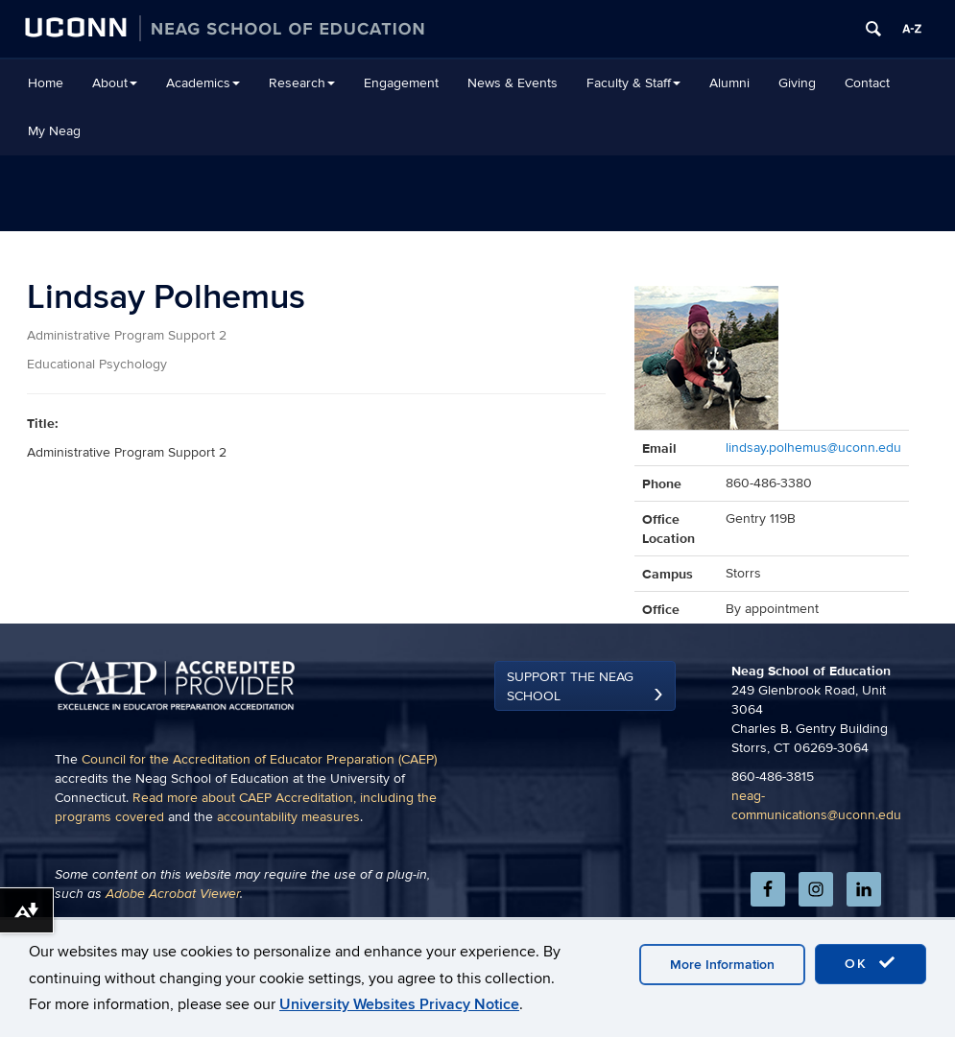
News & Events (512, 83)
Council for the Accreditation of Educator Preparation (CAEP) (259, 835)
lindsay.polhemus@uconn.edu (813, 447)
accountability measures (288, 892)
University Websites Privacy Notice (399, 1004)
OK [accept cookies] (870, 963)
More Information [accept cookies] (722, 964)
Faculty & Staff (633, 83)
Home (45, 83)
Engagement (401, 83)
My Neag (54, 131)
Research (302, 83)
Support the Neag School (570, 762)
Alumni (729, 83)
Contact (867, 83)
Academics (203, 83)
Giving (797, 83)
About (114, 83)
